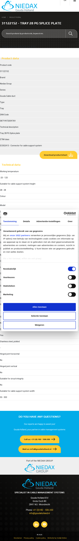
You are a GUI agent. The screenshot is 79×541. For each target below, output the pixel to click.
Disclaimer (18, 538)
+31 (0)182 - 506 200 (43, 510)
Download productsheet (55, 155)
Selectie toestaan (39, 316)
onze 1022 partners (20, 235)
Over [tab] (70, 221)
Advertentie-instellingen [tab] (48, 221)
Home (4, 17)
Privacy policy (29, 538)
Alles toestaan (39, 307)
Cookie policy (41, 538)
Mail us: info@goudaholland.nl (37, 449)
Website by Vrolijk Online (57, 538)
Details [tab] (26, 221)
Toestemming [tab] (10, 221)
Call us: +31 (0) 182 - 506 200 (37, 439)
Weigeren (39, 325)
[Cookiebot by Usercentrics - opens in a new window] (64, 213)
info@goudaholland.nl (39, 513)
